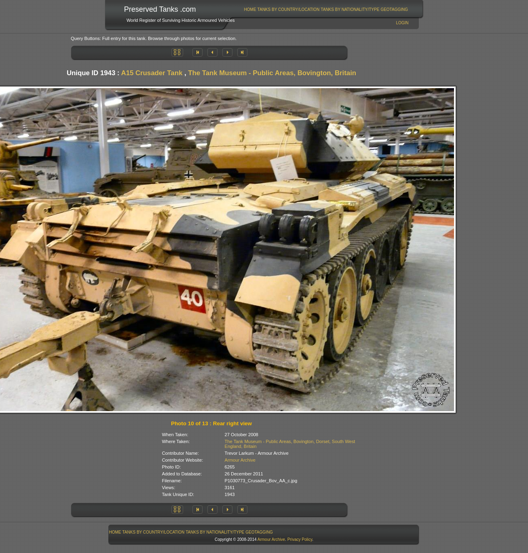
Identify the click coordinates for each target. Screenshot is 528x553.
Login (402, 23)
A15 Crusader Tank (152, 73)
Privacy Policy (300, 539)
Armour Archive (240, 460)
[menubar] (325, 9)
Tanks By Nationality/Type (350, 9)
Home (250, 9)
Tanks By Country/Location (289, 9)
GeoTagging (394, 9)
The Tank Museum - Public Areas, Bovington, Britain (272, 73)
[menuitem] (250, 9)
